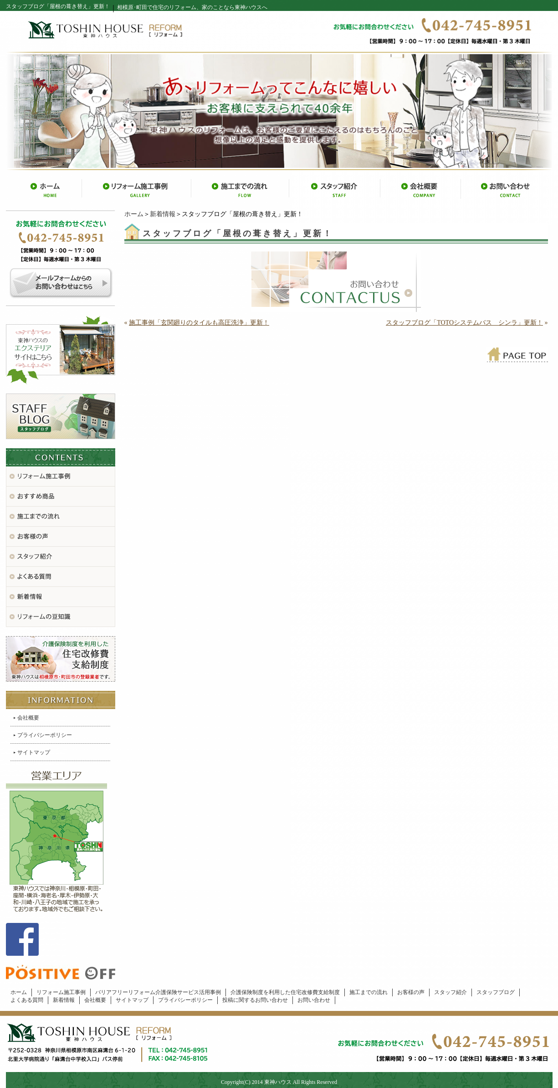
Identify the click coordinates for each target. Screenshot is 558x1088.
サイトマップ (33, 752)
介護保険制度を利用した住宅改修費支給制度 (285, 992)
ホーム (133, 214)
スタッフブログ (495, 992)
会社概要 (28, 718)
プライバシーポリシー (44, 735)
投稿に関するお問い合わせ (255, 1000)
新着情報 (162, 214)
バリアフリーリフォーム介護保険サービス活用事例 (158, 992)
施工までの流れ (368, 992)
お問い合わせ (313, 1000)
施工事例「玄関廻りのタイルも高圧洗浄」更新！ (199, 322)
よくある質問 (26, 1000)
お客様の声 (411, 992)
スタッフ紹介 (450, 992)
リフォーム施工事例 (61, 992)
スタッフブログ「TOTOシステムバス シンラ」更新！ (464, 322)
